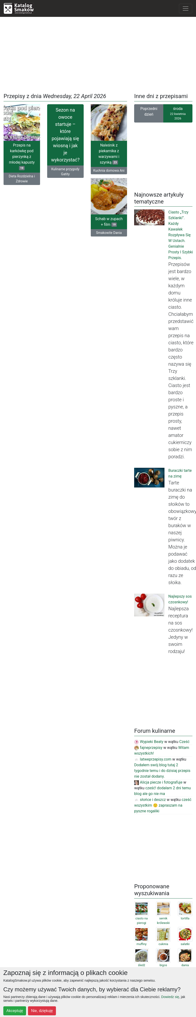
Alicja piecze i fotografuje (158, 782)
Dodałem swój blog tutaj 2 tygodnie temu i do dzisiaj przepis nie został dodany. (162, 771)
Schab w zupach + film (109, 222)
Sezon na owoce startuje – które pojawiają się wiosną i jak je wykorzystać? (65, 135)
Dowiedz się (170, 997)
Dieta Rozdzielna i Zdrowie (22, 178)
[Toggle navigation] (185, 8)
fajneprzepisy (148, 747)
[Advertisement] (98, 54)
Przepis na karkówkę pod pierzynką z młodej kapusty (22, 156)
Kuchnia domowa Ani (109, 170)
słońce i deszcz (150, 799)
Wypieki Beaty (148, 741)
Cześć (184, 741)
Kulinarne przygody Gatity (65, 171)
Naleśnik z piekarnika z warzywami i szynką (108, 154)
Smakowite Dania (109, 233)
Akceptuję (14, 1011)
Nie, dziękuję (42, 1011)
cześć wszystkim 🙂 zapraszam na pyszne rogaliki (162, 805)
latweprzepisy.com (152, 759)
